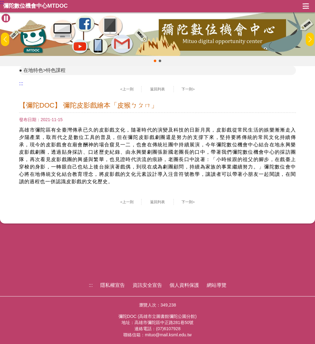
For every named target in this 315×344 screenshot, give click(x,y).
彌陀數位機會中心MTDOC (35, 6)
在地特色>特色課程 (44, 70)
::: (2, 2)
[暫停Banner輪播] (6, 18)
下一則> (188, 89)
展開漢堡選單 (306, 6)
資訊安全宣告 (147, 285)
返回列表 (157, 89)
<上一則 (127, 89)
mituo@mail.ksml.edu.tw (168, 334)
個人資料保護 (184, 285)
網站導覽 (216, 285)
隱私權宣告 (112, 285)
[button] (155, 61)
